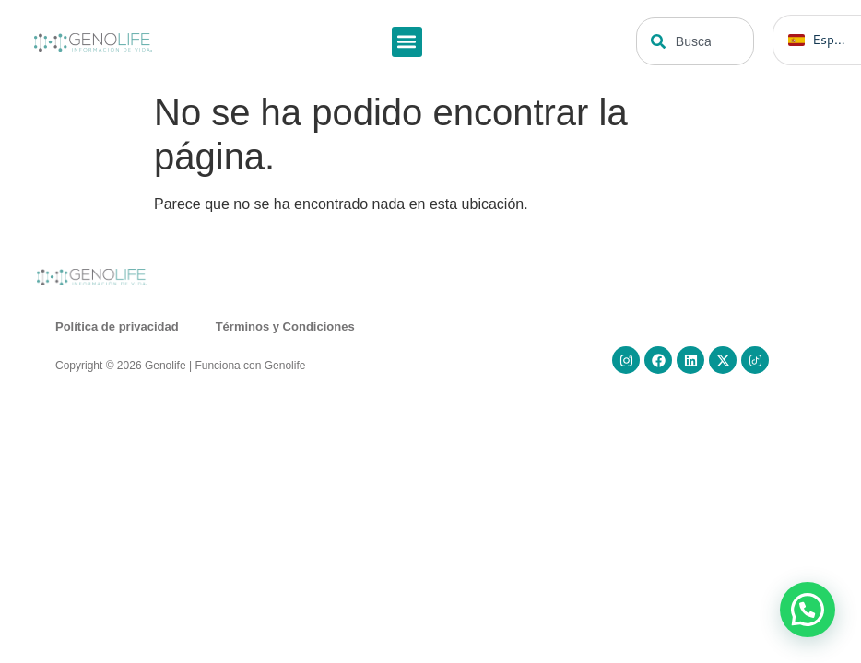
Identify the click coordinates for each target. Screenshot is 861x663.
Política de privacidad (117, 326)
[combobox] (695, 41)
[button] (407, 42)
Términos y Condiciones (285, 326)
